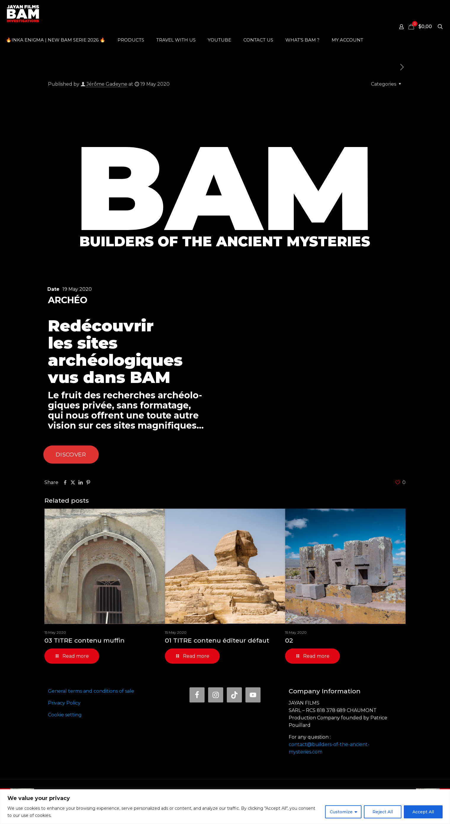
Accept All (423, 812)
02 (289, 640)
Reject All (382, 812)
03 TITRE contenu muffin (84, 640)
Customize (341, 812)
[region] (225, 806)
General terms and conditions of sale (91, 691)
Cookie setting (65, 715)
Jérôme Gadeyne (106, 84)
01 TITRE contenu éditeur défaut (217, 640)
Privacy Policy (64, 703)
